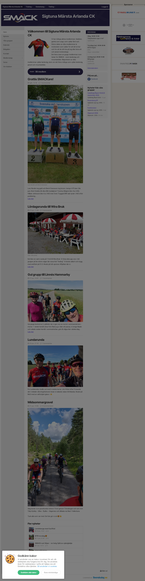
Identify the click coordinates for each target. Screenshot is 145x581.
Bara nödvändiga (51, 572)
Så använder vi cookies (47, 566)
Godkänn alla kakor (28, 572)
